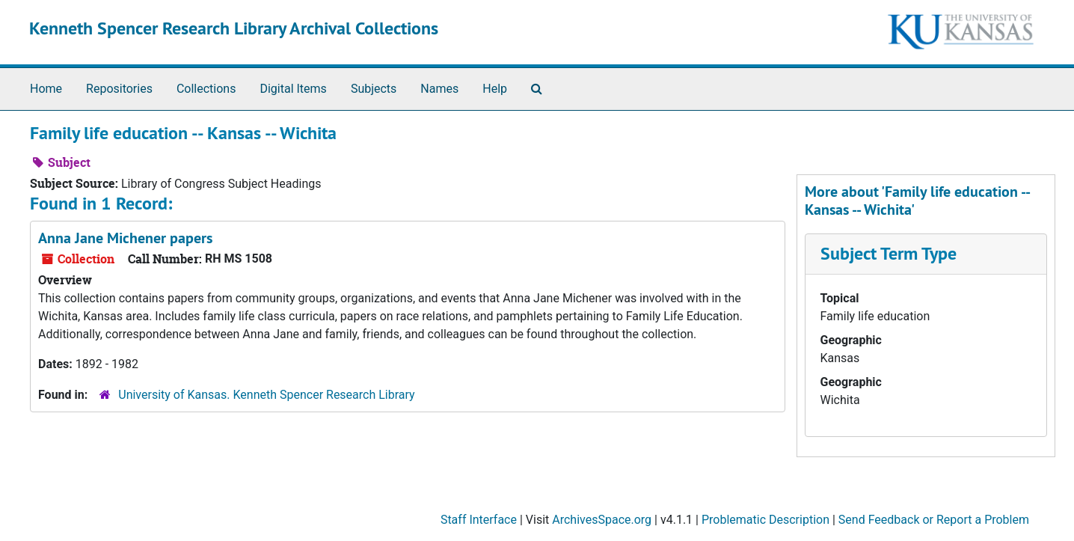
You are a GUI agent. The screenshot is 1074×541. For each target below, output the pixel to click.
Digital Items (293, 89)
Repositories (119, 89)
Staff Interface (479, 520)
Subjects (373, 89)
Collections (206, 89)
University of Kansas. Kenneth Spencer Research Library (266, 395)
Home (46, 89)
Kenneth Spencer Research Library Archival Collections (233, 28)
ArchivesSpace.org (601, 520)
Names (439, 89)
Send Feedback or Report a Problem (933, 520)
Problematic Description (765, 520)
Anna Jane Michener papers (125, 238)
